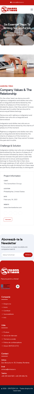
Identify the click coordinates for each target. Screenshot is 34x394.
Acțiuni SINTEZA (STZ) (10, 346)
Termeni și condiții (8, 339)
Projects (18, 32)
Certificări (5, 311)
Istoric (4, 307)
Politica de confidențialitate (11, 342)
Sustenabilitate (7, 314)
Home (11, 32)
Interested (8, 219)
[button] (2, 66)
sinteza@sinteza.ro (17, 2)
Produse (5, 332)
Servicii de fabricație (9, 336)
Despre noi (6, 304)
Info (3, 318)
